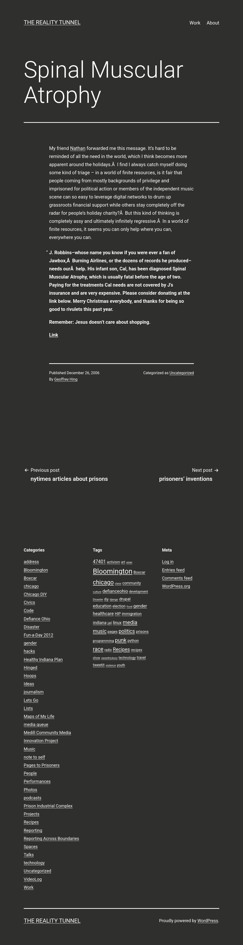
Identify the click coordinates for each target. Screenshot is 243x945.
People (30, 773)
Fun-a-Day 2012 (38, 634)
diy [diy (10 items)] (106, 599)
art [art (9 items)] (123, 562)
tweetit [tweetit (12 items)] (98, 665)
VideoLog (33, 879)
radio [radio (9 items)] (108, 650)
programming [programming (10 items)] (103, 641)
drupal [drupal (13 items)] (125, 599)
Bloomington (36, 569)
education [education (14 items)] (102, 606)
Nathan (77, 148)
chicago (31, 586)
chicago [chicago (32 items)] (103, 582)
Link (53, 335)
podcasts (32, 797)
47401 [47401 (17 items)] (99, 561)
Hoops (30, 675)
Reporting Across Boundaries (51, 838)
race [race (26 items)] (98, 649)
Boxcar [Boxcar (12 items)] (139, 572)
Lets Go (31, 700)
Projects (31, 813)
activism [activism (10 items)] (113, 562)
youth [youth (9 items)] (121, 665)
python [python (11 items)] (133, 641)
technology (34, 862)
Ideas (29, 683)
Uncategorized (181, 373)
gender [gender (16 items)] (140, 606)
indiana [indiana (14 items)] (100, 622)
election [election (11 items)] (119, 606)
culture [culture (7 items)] (97, 591)
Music (29, 748)
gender (30, 643)
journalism (34, 691)
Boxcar (30, 578)
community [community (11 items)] (131, 583)
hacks (29, 651)
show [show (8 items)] (96, 658)
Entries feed (173, 569)
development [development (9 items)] (138, 591)
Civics (29, 602)
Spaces (31, 846)
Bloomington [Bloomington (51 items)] (112, 571)
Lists (28, 708)
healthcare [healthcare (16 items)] (103, 613)
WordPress (207, 920)
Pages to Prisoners (42, 765)
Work (195, 23)
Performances (37, 781)
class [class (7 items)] (118, 583)
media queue (36, 724)
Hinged (30, 667)
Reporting (33, 830)
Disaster (31, 626)
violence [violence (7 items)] (111, 665)
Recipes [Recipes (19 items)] (121, 649)
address (31, 561)
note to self (34, 757)
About (213, 23)
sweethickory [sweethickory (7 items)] (109, 658)
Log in (168, 561)
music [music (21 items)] (99, 631)
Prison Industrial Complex (48, 805)
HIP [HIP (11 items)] (118, 614)
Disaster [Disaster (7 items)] (98, 599)
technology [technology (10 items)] (127, 658)
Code (29, 610)
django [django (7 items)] (114, 599)
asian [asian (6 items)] (129, 562)
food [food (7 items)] (129, 606)
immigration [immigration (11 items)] (132, 614)
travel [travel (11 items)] (141, 658)
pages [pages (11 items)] (112, 632)
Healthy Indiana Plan (43, 659)
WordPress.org (176, 586)
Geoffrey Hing (66, 379)
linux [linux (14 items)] (117, 622)
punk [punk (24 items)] (120, 640)
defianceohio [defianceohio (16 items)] (115, 591)
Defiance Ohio (37, 618)
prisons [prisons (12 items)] (142, 631)
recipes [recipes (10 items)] (136, 650)
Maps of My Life (39, 716)
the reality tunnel (52, 22)
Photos (30, 789)
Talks (29, 854)
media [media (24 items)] (130, 622)
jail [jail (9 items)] (109, 623)
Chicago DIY (35, 594)
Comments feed (177, 578)
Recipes (31, 822)
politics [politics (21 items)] (127, 631)
